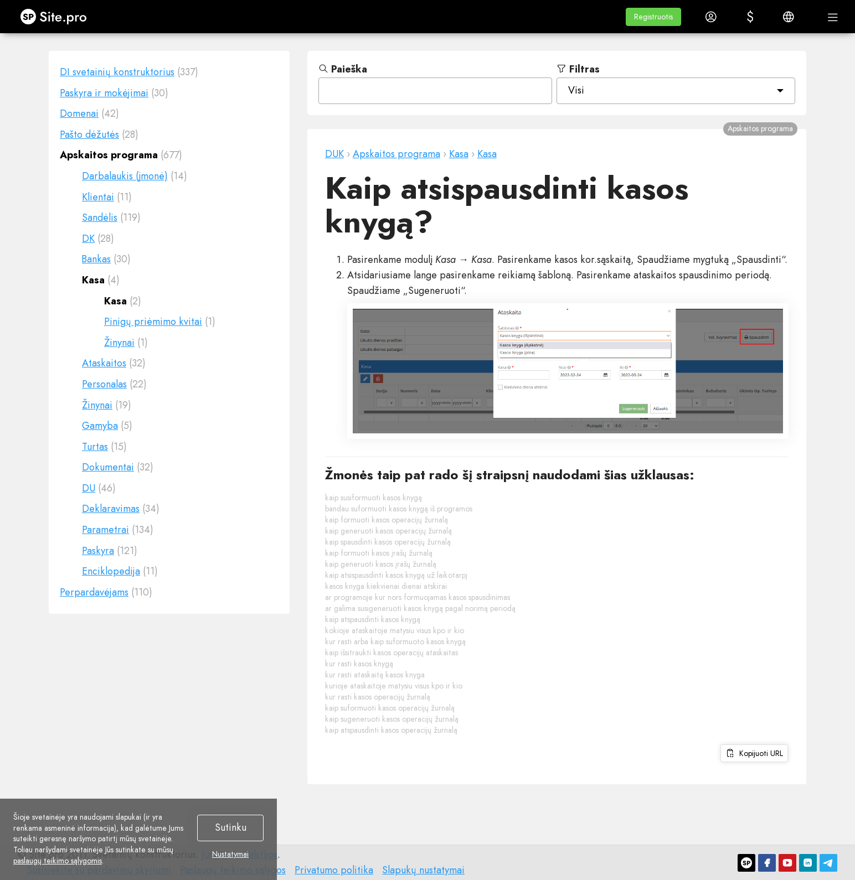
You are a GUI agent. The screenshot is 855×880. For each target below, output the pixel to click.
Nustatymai (230, 854)
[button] (653, 17)
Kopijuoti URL (754, 753)
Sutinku (230, 827)
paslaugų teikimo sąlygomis (57, 860)
